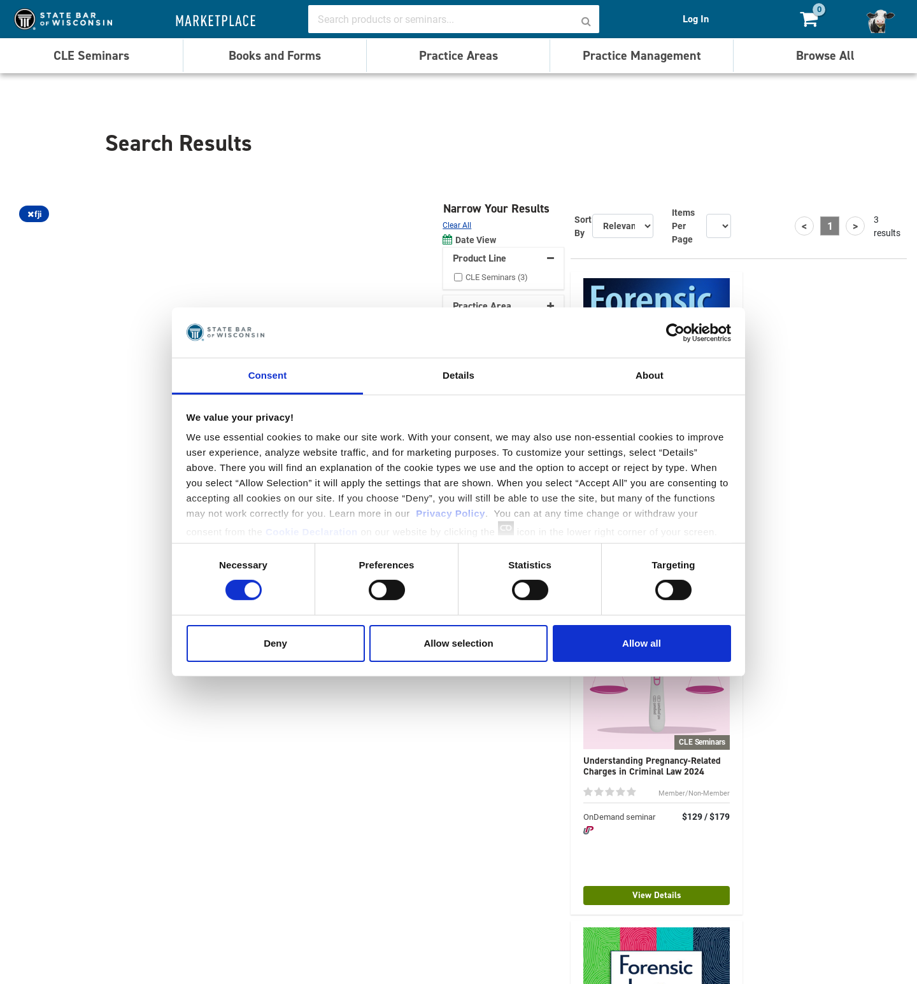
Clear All (457, 225)
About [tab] (650, 375)
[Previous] (804, 225)
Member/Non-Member (694, 793)
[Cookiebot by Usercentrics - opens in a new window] (675, 332)
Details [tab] (458, 375)
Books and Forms (275, 55)
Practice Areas (458, 55)
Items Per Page (683, 225)
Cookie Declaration (312, 531)
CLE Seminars (91, 55)
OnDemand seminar (619, 816)
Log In (696, 18)
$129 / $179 (706, 816)
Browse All (825, 55)
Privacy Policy (450, 513)
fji (34, 214)
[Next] (855, 225)
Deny (275, 643)
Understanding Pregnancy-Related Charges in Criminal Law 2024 (652, 766)
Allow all (641, 643)
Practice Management (642, 55)
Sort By (583, 226)
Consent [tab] (267, 375)
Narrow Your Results (498, 208)
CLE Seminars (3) (497, 277)
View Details (656, 895)
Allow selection (458, 643)
